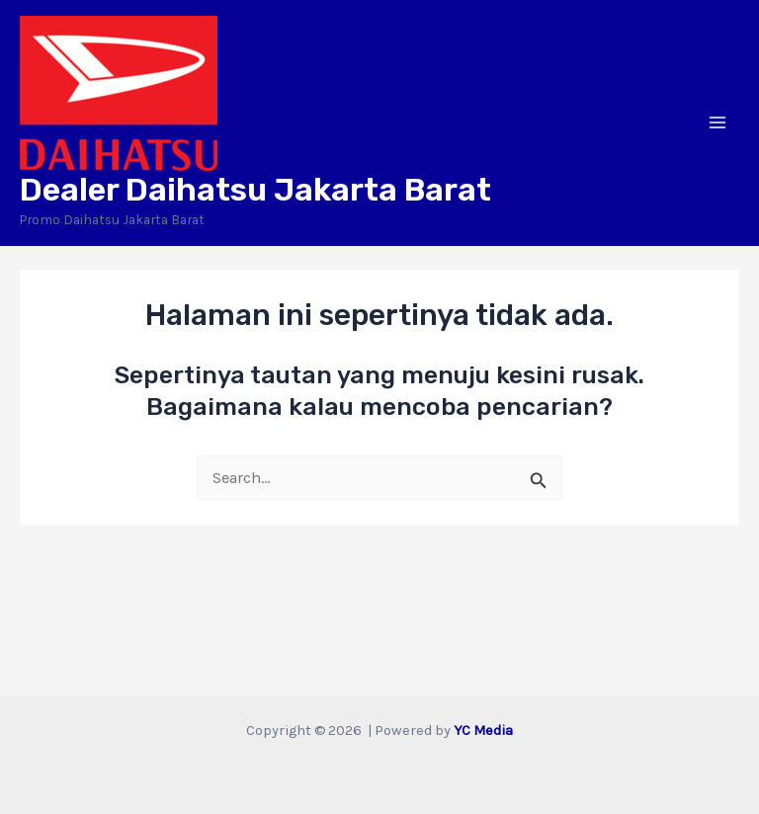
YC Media (483, 730)
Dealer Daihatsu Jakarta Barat (255, 189)
